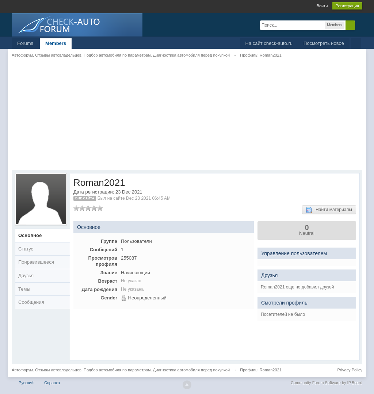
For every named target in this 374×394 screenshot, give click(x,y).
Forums (25, 43)
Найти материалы (329, 210)
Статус (25, 249)
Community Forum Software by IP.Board (326, 382)
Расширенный (359, 25)
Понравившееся (36, 262)
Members (55, 43)
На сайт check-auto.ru (269, 43)
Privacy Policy (349, 370)
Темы (24, 289)
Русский (26, 382)
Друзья (26, 275)
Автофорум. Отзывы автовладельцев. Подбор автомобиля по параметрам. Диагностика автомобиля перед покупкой (121, 370)
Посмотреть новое (324, 43)
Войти (322, 6)
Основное (30, 235)
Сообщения (31, 302)
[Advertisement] (187, 119)
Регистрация (347, 6)
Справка (52, 382)
